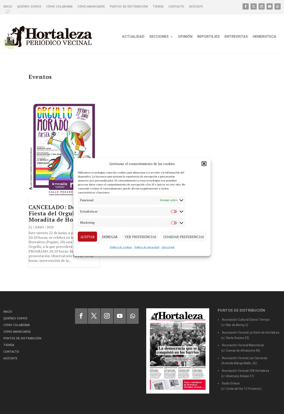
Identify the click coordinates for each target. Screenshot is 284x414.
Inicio (7, 6)
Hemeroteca (264, 37)
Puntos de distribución (129, 6)
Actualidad (133, 37)
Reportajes (208, 37)
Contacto (176, 6)
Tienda (158, 6)
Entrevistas (236, 37)
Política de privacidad (146, 247)
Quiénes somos (29, 6)
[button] (204, 163)
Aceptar (87, 236)
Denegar (110, 236)
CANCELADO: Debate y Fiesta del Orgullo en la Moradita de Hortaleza (62, 213)
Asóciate (196, 6)
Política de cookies (121, 247)
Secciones (159, 37)
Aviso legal (168, 247)
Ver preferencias (140, 236)
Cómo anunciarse (91, 6)
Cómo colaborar (59, 6)
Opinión (185, 37)
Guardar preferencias (183, 236)
